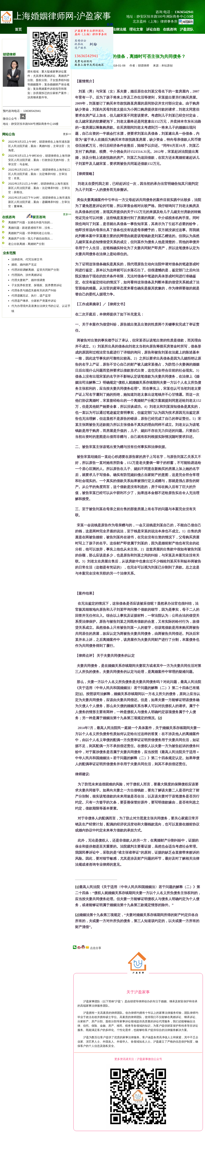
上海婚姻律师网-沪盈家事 (62, 16)
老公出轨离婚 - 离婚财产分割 (26, 244)
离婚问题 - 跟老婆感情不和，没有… (30, 227)
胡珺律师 (9, 54)
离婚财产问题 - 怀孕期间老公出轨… (30, 233)
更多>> (67, 134)
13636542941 (32, 111)
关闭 (108, 23)
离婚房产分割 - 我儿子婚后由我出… (30, 238)
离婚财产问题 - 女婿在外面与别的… (30, 222)
